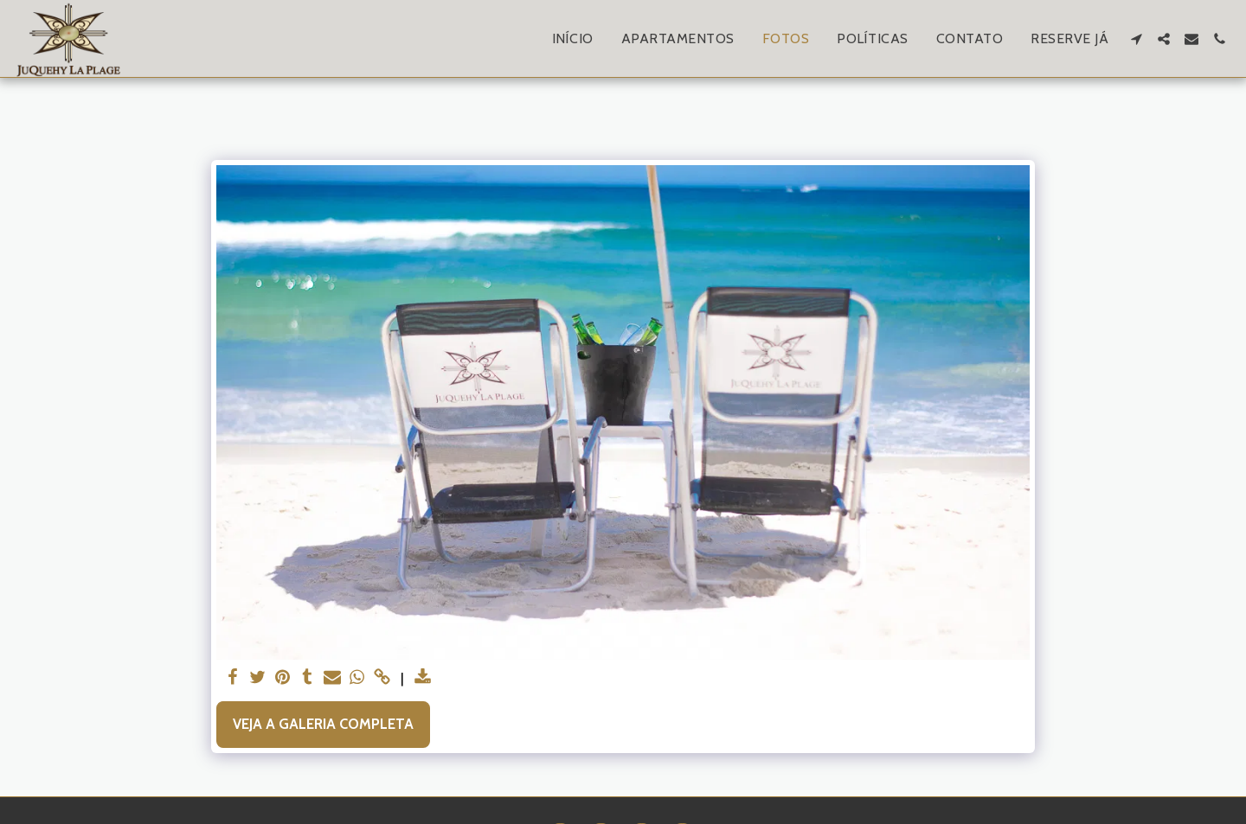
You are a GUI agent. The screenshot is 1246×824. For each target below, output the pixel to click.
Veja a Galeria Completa (323, 723)
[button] (1136, 39)
